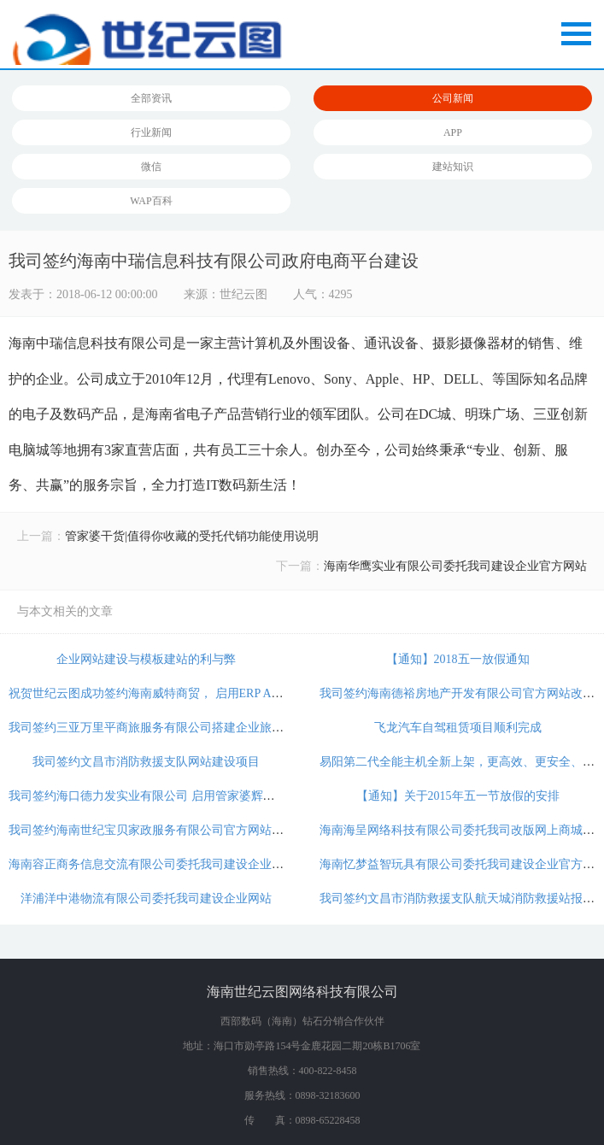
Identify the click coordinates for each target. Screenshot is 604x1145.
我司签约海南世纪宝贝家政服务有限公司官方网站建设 (152, 830)
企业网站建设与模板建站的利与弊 (146, 659)
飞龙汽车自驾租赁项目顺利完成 (458, 727)
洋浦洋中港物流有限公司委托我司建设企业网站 (146, 898)
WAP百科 (151, 201)
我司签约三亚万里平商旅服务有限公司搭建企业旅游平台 (158, 727)
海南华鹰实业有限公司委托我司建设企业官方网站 (455, 566)
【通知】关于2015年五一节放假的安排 (458, 796)
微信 (151, 167)
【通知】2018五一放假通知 (458, 659)
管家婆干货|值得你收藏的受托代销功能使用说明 (192, 536)
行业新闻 (151, 132)
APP (452, 132)
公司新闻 (452, 98)
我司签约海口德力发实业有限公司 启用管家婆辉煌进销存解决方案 (184, 796)
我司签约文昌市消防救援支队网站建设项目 (146, 761)
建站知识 (452, 167)
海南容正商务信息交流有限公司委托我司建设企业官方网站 (164, 864)
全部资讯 (151, 98)
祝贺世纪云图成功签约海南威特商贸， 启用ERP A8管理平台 (167, 693)
